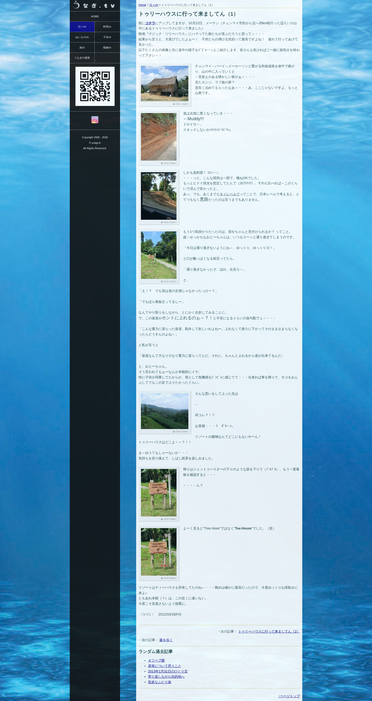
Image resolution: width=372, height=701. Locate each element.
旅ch (82, 47)
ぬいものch (82, 37)
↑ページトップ (289, 696)
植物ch (107, 47)
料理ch (107, 26)
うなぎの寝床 (82, 57)
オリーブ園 (156, 660)
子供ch (107, 37)
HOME (95, 16)
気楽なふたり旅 (159, 682)
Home (142, 5)
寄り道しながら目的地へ (166, 676)
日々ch (153, 5)
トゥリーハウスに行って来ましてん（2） (269, 631)
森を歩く (166, 640)
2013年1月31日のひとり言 (168, 671)
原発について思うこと (164, 666)
